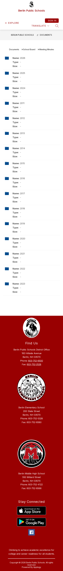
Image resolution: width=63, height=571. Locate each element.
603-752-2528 (34, 364)
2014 (22, 148)
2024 (22, 88)
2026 (22, 58)
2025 (22, 73)
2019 (22, 223)
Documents (46, 35)
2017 (22, 193)
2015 (22, 163)
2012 (22, 118)
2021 (22, 253)
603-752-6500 (35, 360)
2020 (22, 238)
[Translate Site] (40, 26)
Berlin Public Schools (22, 35)
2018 (22, 208)
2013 (22, 133)
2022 (22, 268)
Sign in (52, 20)
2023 (22, 283)
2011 (22, 103)
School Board (29, 49)
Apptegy (37, 567)
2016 (22, 178)
